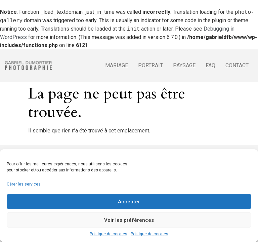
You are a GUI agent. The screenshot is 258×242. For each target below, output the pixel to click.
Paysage (184, 65)
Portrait (150, 65)
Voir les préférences (129, 220)
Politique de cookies (108, 234)
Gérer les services (24, 184)
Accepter (129, 202)
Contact (237, 65)
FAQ (210, 65)
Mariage (116, 65)
